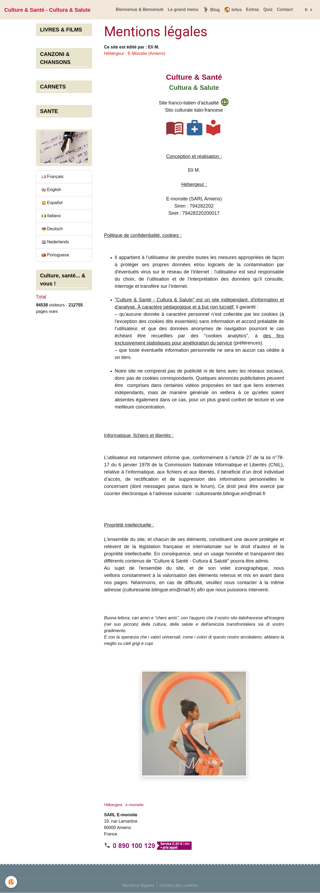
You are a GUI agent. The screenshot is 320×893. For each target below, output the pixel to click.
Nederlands (55, 242)
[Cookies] (11, 882)
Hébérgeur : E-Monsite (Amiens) (134, 53)
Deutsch (52, 229)
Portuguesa (55, 255)
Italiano (51, 215)
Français (53, 176)
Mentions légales (138, 885)
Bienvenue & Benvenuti (140, 9)
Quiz (268, 9)
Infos (233, 9)
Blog (211, 9)
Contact (285, 9)
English (51, 189)
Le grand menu (183, 9)
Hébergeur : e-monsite (124, 804)
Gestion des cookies (179, 885)
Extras (252, 9)
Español (52, 202)
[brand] (47, 10)
